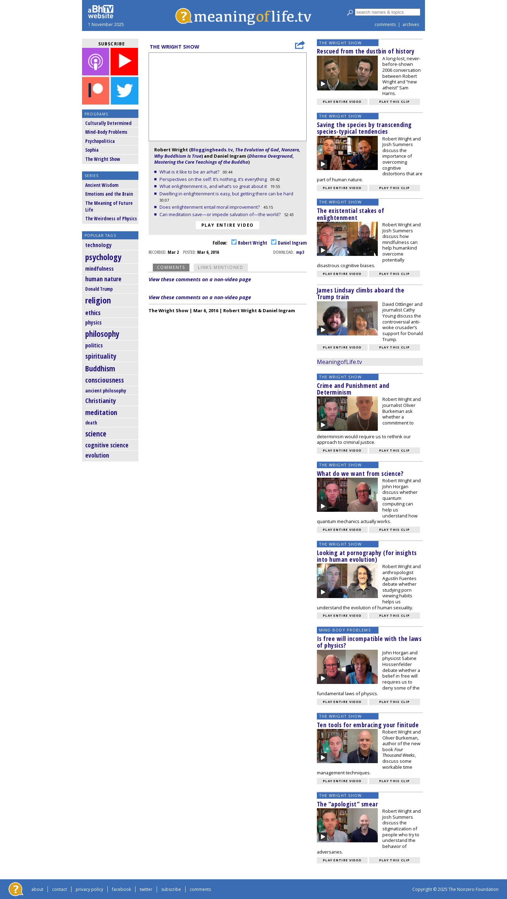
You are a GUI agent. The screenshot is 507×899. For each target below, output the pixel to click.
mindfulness (99, 268)
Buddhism (100, 368)
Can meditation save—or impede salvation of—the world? (220, 214)
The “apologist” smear (347, 804)
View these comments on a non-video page (200, 279)
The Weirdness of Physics (111, 218)
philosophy (102, 333)
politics (94, 345)
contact (59, 889)
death (91, 423)
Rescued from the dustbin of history (366, 51)
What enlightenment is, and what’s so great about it (213, 186)
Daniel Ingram (289, 242)
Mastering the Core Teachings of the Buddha (201, 162)
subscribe (171, 889)
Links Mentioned (221, 267)
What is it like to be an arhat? (189, 172)
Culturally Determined (108, 123)
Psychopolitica (100, 141)
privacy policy (89, 889)
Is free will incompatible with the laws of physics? (369, 641)
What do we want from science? (360, 473)
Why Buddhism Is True (177, 156)
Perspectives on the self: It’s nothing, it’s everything (213, 179)
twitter (146, 889)
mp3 (300, 252)
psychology (103, 257)
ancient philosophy (105, 390)
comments (385, 24)
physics (93, 322)
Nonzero (290, 149)
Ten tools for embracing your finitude (368, 725)
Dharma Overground (271, 156)
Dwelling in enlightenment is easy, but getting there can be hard (226, 193)
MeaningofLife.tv (339, 362)
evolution (97, 455)
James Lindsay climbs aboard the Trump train (361, 293)
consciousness (104, 380)
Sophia (92, 149)
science (95, 433)
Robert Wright (249, 242)
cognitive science (107, 445)
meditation (101, 412)
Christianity (100, 400)
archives (410, 24)
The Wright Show (102, 159)
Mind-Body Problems (106, 131)
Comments (171, 267)
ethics (93, 312)
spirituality (101, 356)
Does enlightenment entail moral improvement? (210, 207)
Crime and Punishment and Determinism (353, 388)
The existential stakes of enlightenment (350, 213)
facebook (121, 889)
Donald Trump (99, 289)
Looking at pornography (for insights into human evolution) (367, 556)
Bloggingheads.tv (212, 149)
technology (98, 245)
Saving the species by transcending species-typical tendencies (364, 128)
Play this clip (394, 102)
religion (98, 300)
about (37, 889)
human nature (103, 279)
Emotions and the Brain (109, 193)
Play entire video (227, 225)
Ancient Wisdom (101, 185)
